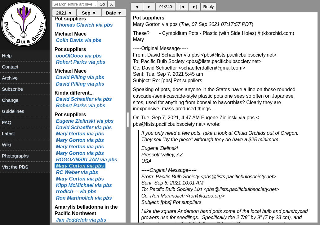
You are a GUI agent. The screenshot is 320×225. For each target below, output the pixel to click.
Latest (8, 133)
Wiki (6, 144)
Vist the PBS (15, 166)
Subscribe (12, 88)
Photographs (15, 155)
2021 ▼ (64, 12)
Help (6, 55)
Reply (208, 6)
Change (10, 100)
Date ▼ (114, 12)
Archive (10, 77)
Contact (10, 66)
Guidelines (13, 111)
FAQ (6, 122)
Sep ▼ (89, 12)
